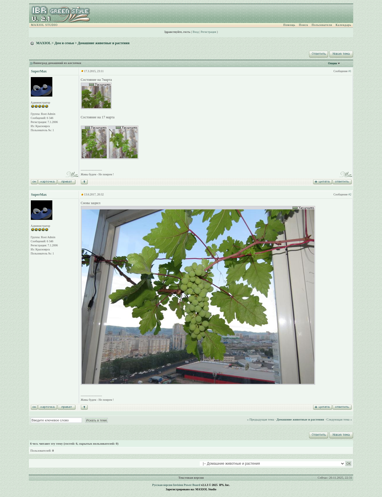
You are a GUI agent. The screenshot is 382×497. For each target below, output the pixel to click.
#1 (349, 71)
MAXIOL (43, 43)
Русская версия (162, 485)
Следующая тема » (339, 419)
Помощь (289, 24)
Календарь (343, 24)
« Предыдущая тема (260, 419)
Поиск (303, 24)
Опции (332, 63)
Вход (196, 31)
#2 (349, 194)
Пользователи (322, 24)
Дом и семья (64, 43)
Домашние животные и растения (103, 43)
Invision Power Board (186, 485)
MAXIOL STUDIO (44, 24)
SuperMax (39, 71)
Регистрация (208, 31)
